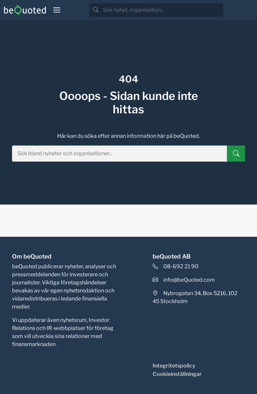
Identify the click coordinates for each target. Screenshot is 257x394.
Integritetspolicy (174, 365)
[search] (162, 10)
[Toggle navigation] (57, 10)
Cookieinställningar (177, 374)
